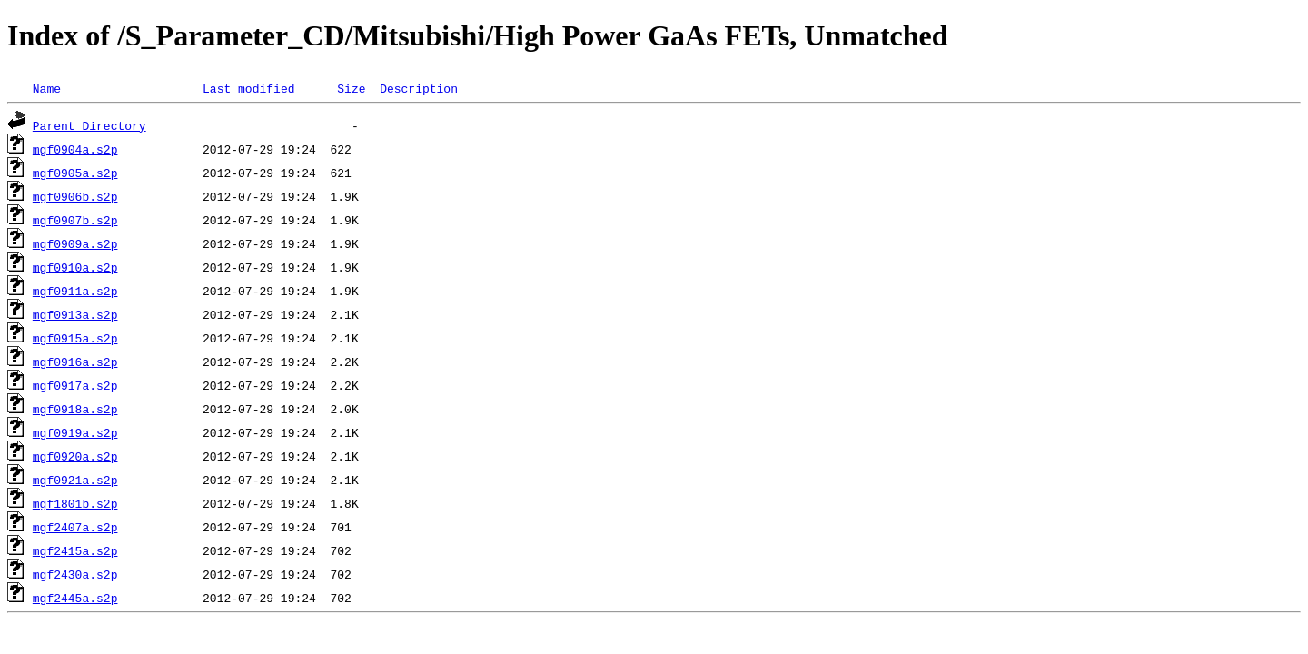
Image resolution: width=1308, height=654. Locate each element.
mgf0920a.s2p (75, 456)
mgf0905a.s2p (75, 172)
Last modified (248, 88)
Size (351, 88)
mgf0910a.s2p (75, 267)
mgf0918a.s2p (75, 409)
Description (419, 88)
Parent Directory (89, 125)
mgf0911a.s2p (75, 290)
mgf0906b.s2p (75, 196)
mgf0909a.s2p (75, 243)
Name (47, 88)
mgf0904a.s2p (75, 149)
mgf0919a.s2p (75, 432)
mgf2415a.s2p (75, 550)
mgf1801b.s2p (75, 503)
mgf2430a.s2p (75, 574)
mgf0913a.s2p (75, 314)
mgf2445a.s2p (75, 598)
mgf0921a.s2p (75, 479)
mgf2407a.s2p (75, 527)
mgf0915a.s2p (75, 338)
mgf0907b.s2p (75, 220)
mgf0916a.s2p (75, 361)
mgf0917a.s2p (75, 385)
